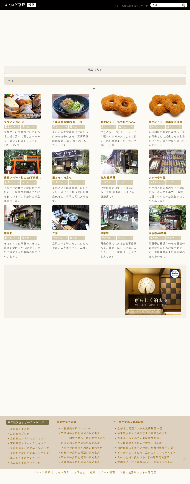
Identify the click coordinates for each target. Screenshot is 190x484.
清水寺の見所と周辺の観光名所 (80, 457)
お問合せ (79, 472)
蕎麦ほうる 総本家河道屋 (165, 122)
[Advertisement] (95, 39)
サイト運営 (62, 472)
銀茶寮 (105, 233)
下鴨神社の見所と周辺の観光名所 (82, 447)
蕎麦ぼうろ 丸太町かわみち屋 (120, 122)
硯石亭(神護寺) (158, 233)
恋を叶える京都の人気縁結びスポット (141, 438)
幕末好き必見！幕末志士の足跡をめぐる (142, 433)
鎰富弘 (8, 233)
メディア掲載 (42, 472)
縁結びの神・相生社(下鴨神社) (23, 177)
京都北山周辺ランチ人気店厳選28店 (139, 428)
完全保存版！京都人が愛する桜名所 (139, 443)
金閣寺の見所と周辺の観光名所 (80, 462)
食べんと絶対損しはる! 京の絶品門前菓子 (143, 457)
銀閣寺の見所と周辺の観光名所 (80, 443)
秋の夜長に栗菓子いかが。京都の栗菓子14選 (145, 447)
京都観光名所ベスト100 (76, 428)
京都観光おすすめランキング (26, 422)
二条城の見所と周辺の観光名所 (80, 433)
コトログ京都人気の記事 (128, 422)
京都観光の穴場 (66, 422)
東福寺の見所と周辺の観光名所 (80, 452)
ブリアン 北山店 (14, 122)
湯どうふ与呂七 (62, 177)
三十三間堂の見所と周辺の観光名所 (83, 438)
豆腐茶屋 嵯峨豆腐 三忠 (67, 122)
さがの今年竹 (157, 177)
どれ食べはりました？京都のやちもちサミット (146, 452)
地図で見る (95, 69)
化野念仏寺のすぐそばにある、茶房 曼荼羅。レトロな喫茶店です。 (118, 192)
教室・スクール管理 (102, 472)
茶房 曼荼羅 (108, 177)
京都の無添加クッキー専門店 (138, 472)
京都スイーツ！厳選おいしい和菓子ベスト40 (145, 462)
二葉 (55, 233)
